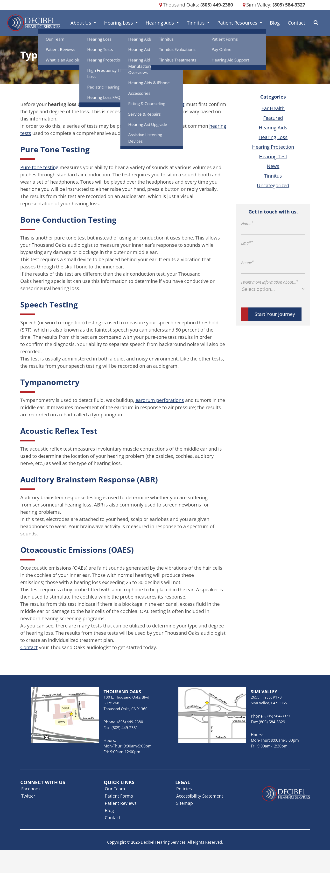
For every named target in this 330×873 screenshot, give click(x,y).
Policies (184, 789)
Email (247, 243)
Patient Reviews (121, 803)
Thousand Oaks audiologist (154, 104)
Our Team (115, 789)
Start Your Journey (275, 314)
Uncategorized (273, 185)
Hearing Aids (165, 23)
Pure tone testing (39, 167)
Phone (247, 262)
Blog (271, 23)
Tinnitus (198, 23)
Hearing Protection (273, 147)
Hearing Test (273, 156)
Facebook (31, 789)
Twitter (28, 796)
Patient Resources (236, 23)
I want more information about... (269, 282)
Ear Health (273, 108)
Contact (289, 23)
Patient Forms (119, 796)
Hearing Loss (126, 23)
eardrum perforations (159, 400)
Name (247, 223)
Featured (273, 118)
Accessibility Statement (199, 796)
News (273, 166)
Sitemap (184, 803)
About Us (92, 23)
